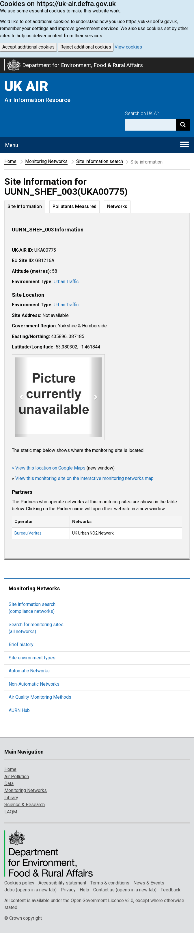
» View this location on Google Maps (48, 468)
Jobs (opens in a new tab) (30, 890)
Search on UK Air (142, 113)
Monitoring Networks (46, 161)
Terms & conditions (109, 883)
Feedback (170, 890)
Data (9, 783)
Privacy (68, 890)
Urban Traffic (66, 281)
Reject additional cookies (85, 47)
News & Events (148, 883)
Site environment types (32, 658)
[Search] (183, 125)
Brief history (21, 644)
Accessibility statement (62, 883)
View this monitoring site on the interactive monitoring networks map (84, 478)
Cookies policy (19, 883)
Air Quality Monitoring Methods (40, 697)
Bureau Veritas (28, 533)
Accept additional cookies (28, 47)
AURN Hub (19, 710)
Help (84, 890)
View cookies (128, 47)
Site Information (25, 206)
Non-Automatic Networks (34, 684)
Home (10, 161)
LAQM (10, 812)
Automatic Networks (29, 671)
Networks (117, 206)
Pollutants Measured (74, 206)
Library (11, 797)
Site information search (99, 161)
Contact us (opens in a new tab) (124, 890)
